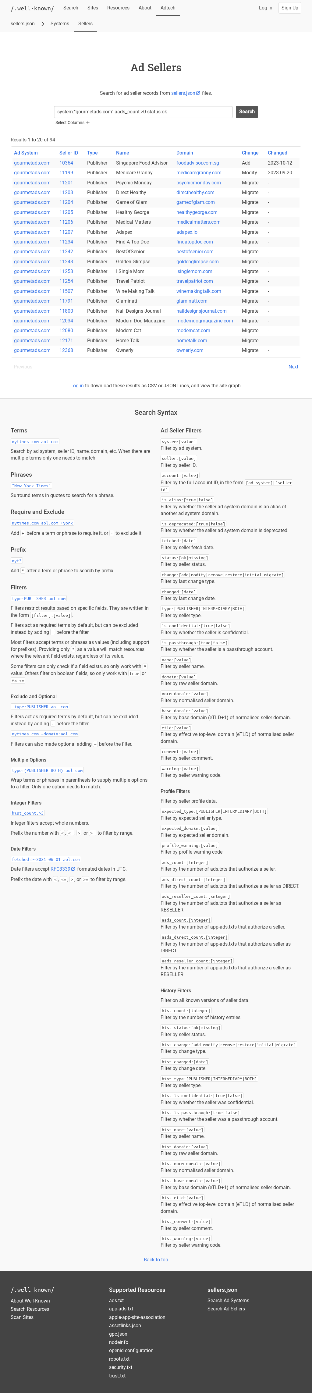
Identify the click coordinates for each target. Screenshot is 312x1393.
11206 (66, 222)
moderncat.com (193, 330)
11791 (66, 301)
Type (92, 153)
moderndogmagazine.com (204, 321)
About (145, 8)
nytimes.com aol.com (35, 441)
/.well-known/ (32, 1289)
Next (293, 367)
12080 (66, 330)
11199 (66, 173)
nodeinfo (118, 1342)
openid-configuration (131, 1350)
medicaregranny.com (199, 173)
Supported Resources (137, 1289)
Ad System (26, 153)
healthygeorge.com (197, 212)
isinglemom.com (194, 271)
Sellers (85, 24)
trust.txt (117, 1376)
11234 (66, 242)
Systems (60, 24)
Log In (265, 8)
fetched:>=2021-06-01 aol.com (46, 859)
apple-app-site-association (137, 1317)
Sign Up (290, 8)
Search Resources (30, 1309)
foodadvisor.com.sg (197, 163)
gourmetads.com (32, 163)
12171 (66, 340)
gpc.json (118, 1334)
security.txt (120, 1367)
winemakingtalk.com (198, 291)
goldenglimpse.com (197, 262)
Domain (184, 153)
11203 (66, 192)
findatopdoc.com (194, 242)
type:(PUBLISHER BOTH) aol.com (47, 770)
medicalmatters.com (198, 222)
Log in (77, 386)
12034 (66, 321)
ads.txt (116, 1300)
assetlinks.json (125, 1325)
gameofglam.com (195, 202)
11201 (66, 183)
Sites (92, 8)
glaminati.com (191, 301)
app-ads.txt (121, 1309)
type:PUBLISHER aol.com (39, 598)
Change (250, 153)
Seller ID (68, 153)
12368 (66, 350)
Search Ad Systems (228, 1300)
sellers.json (23, 24)
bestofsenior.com (195, 251)
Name (122, 153)
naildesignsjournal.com (201, 311)
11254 (66, 281)
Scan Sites (22, 1317)
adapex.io (186, 232)
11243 (66, 262)
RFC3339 (63, 869)
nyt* (17, 560)
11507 (66, 291)
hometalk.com (191, 340)
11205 (66, 212)
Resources (118, 8)
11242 (66, 251)
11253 (66, 271)
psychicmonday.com (198, 183)
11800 (66, 311)
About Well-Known (30, 1301)
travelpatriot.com (194, 281)
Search (70, 8)
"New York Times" (31, 485)
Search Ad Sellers (226, 1309)
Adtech (168, 8)
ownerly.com (190, 350)
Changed (277, 153)
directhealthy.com (195, 192)
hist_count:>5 (28, 813)
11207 (66, 232)
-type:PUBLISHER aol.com (40, 706)
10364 (66, 163)
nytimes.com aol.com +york (42, 522)
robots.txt (119, 1359)
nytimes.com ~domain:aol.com (45, 733)
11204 (66, 202)
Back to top (156, 1260)
